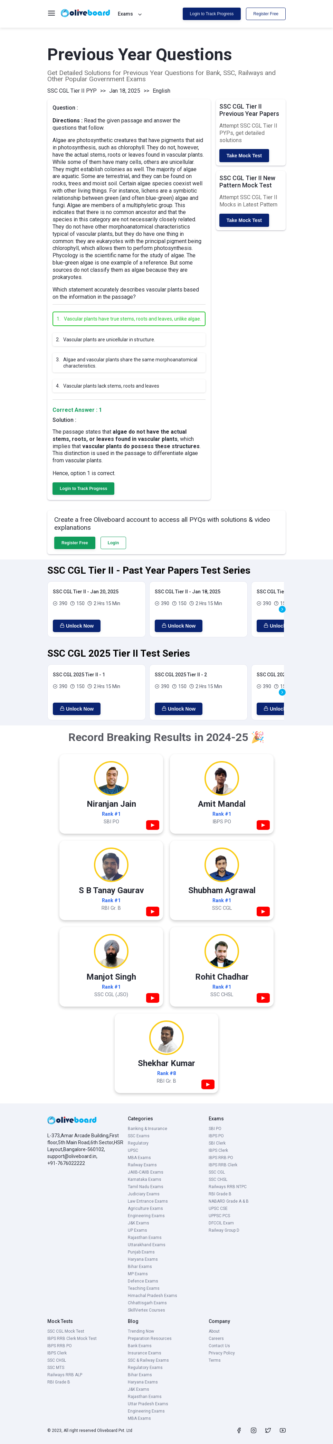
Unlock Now (77, 626)
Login (113, 542)
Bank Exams (140, 1345)
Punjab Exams (141, 1252)
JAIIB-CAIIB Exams (145, 1172)
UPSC (133, 1150)
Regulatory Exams (145, 1367)
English (161, 90)
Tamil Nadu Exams (145, 1186)
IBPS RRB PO (221, 1157)
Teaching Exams (144, 1288)
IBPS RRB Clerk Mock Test (72, 1338)
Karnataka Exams (144, 1179)
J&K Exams (138, 1223)
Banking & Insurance (147, 1128)
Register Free (265, 13)
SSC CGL (217, 1172)
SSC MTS (55, 1367)
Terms (215, 1360)
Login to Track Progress (212, 13)
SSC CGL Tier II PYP (72, 90)
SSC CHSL (218, 1179)
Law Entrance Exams (148, 1201)
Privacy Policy (222, 1353)
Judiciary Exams (144, 1194)
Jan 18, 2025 (124, 90)
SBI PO (215, 1128)
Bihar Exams (140, 1266)
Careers (216, 1338)
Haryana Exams (143, 1259)
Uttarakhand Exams (146, 1244)
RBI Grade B (220, 1194)
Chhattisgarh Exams (147, 1302)
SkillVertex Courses (146, 1310)
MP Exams (138, 1273)
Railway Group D (224, 1230)
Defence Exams (143, 1281)
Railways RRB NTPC (228, 1186)
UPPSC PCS (219, 1215)
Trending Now (141, 1331)
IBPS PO (216, 1135)
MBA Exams (139, 1157)
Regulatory (138, 1143)
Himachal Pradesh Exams (152, 1295)
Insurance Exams (144, 1353)
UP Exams (137, 1230)
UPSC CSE (218, 1208)
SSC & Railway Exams (148, 1360)
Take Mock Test (244, 155)
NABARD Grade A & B (229, 1201)
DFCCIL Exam (221, 1223)
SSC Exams (139, 1135)
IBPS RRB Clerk (223, 1165)
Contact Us (219, 1345)
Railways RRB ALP (64, 1374)
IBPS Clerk (218, 1150)
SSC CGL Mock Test (65, 1331)
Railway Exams (142, 1165)
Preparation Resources (150, 1338)
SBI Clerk (217, 1143)
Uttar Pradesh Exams (148, 1403)
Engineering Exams (146, 1215)
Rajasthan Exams (145, 1237)
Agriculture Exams (145, 1208)
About (214, 1331)
